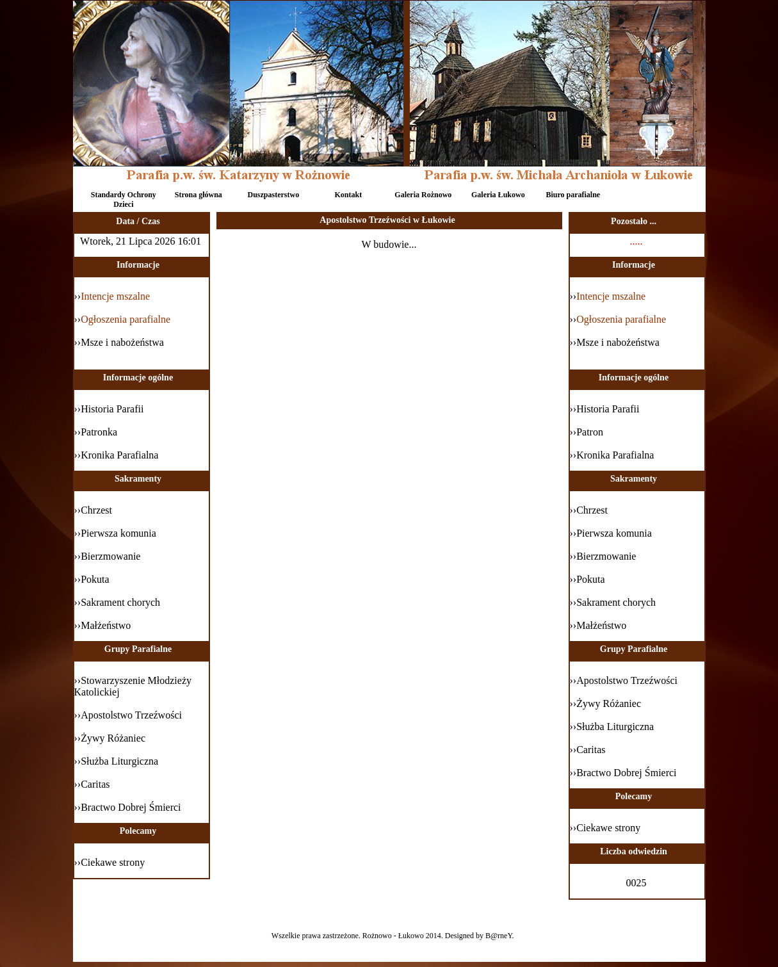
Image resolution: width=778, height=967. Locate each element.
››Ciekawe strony (605, 827)
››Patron (586, 432)
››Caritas (588, 749)
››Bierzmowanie (603, 556)
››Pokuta (587, 579)
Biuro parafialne (573, 194)
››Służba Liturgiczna (612, 726)
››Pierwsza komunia (611, 533)
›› (608, 296)
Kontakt (348, 194)
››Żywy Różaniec (606, 703)
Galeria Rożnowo (422, 194)
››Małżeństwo (598, 625)
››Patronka (96, 432)
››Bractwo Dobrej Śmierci (623, 772)
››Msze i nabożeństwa (615, 342)
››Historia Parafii (605, 408)
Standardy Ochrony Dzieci (123, 198)
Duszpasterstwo (273, 194)
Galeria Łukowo (498, 194)
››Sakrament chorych (613, 602)
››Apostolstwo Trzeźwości (623, 680)
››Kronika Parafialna (612, 455)
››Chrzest (589, 510)
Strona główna (198, 194)
